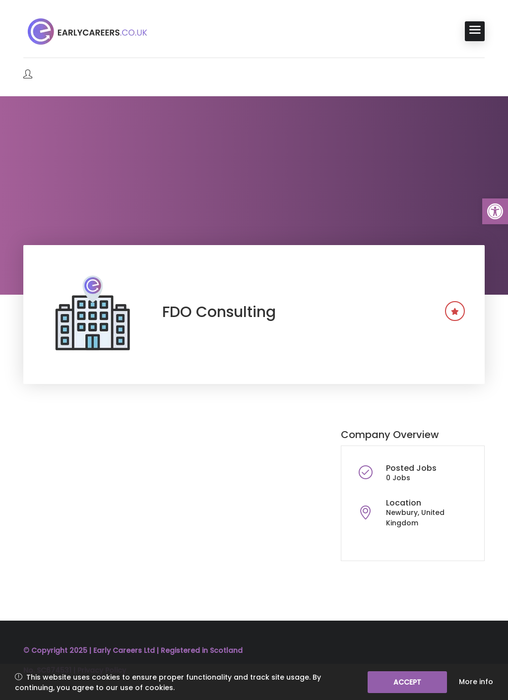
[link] (495, 211)
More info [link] (476, 682)
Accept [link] (407, 682)
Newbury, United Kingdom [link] (415, 518)
